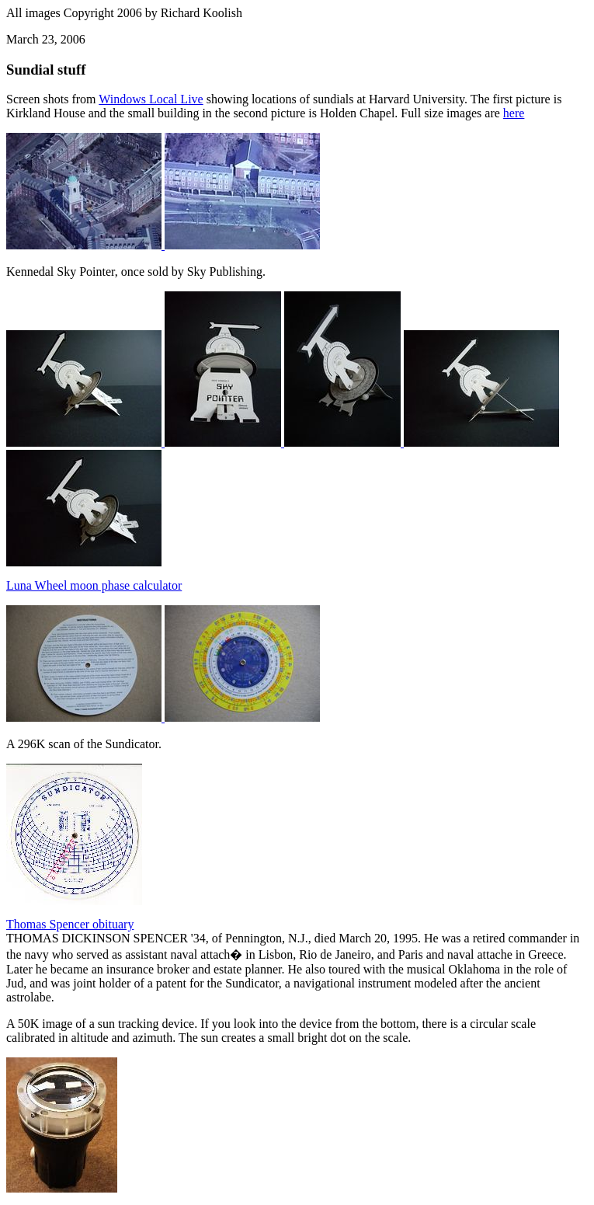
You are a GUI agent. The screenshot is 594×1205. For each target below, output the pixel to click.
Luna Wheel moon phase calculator (94, 585)
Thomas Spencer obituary (70, 924)
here (514, 113)
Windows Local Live (151, 99)
